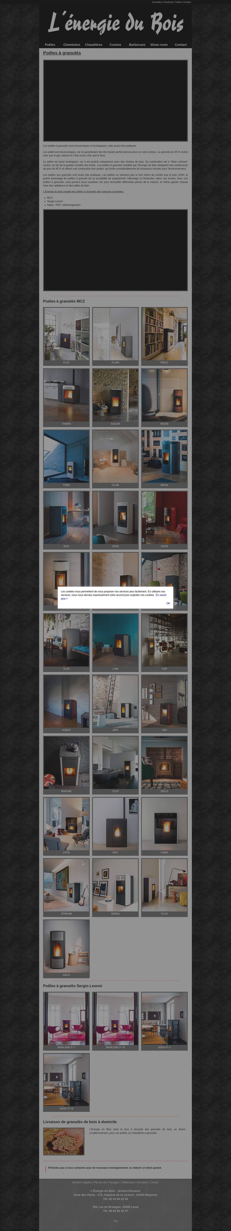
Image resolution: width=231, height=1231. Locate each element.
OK (168, 603)
